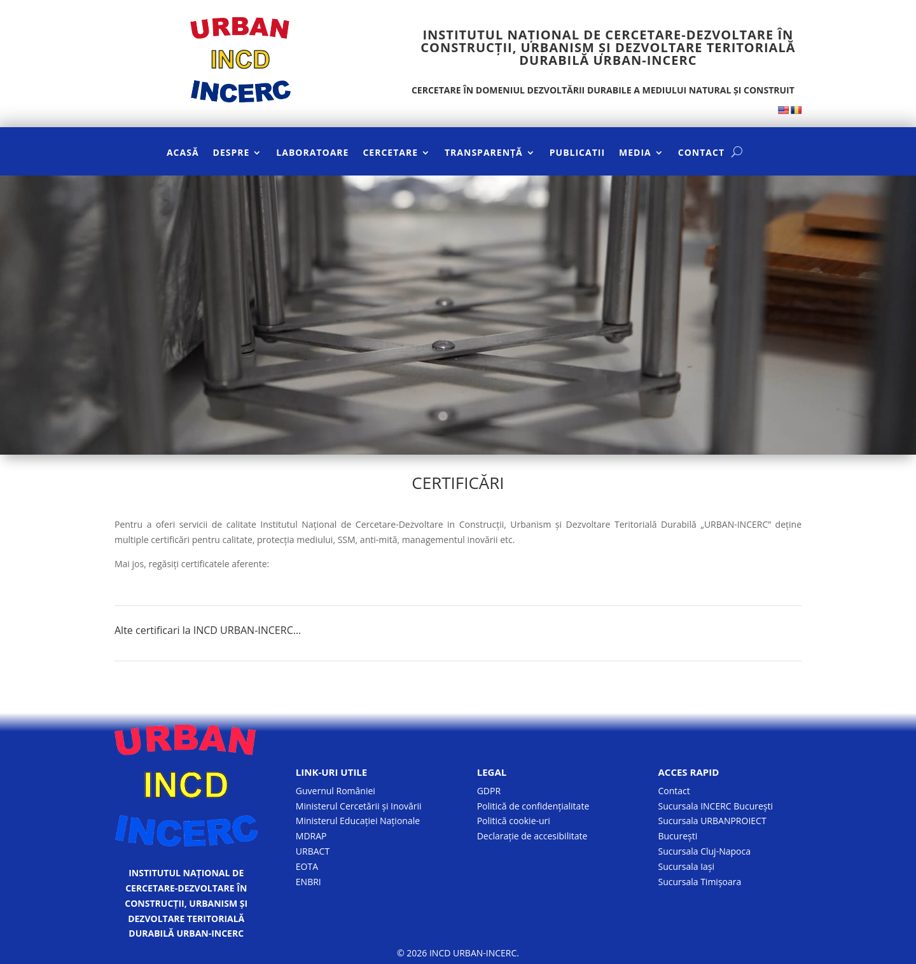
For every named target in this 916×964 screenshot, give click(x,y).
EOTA (307, 866)
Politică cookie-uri (513, 821)
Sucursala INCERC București (715, 806)
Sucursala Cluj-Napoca (704, 851)
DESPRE (231, 153)
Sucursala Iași (686, 866)
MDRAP (311, 836)
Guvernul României (335, 791)
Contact (674, 791)
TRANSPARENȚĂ (484, 153)
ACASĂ (183, 153)
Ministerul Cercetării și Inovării (359, 806)
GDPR (489, 791)
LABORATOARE (312, 153)
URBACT (313, 851)
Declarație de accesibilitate (532, 836)
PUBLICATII (577, 153)
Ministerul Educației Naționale (358, 821)
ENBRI (308, 882)
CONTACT (701, 153)
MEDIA (635, 153)
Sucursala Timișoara (699, 882)
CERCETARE (390, 153)
